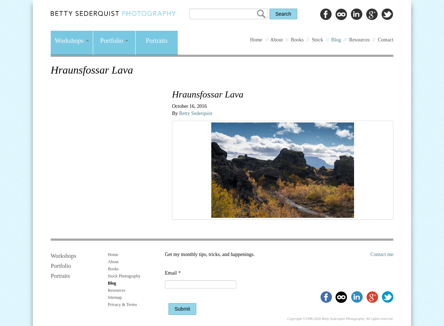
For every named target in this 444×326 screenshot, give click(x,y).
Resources (359, 39)
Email (173, 273)
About (276, 39)
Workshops (72, 40)
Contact (385, 39)
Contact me (381, 254)
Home (256, 39)
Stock (317, 39)
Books (297, 39)
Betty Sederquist (195, 113)
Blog (336, 39)
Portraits (157, 40)
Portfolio (114, 40)
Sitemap (115, 297)
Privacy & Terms (122, 304)
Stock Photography (124, 276)
